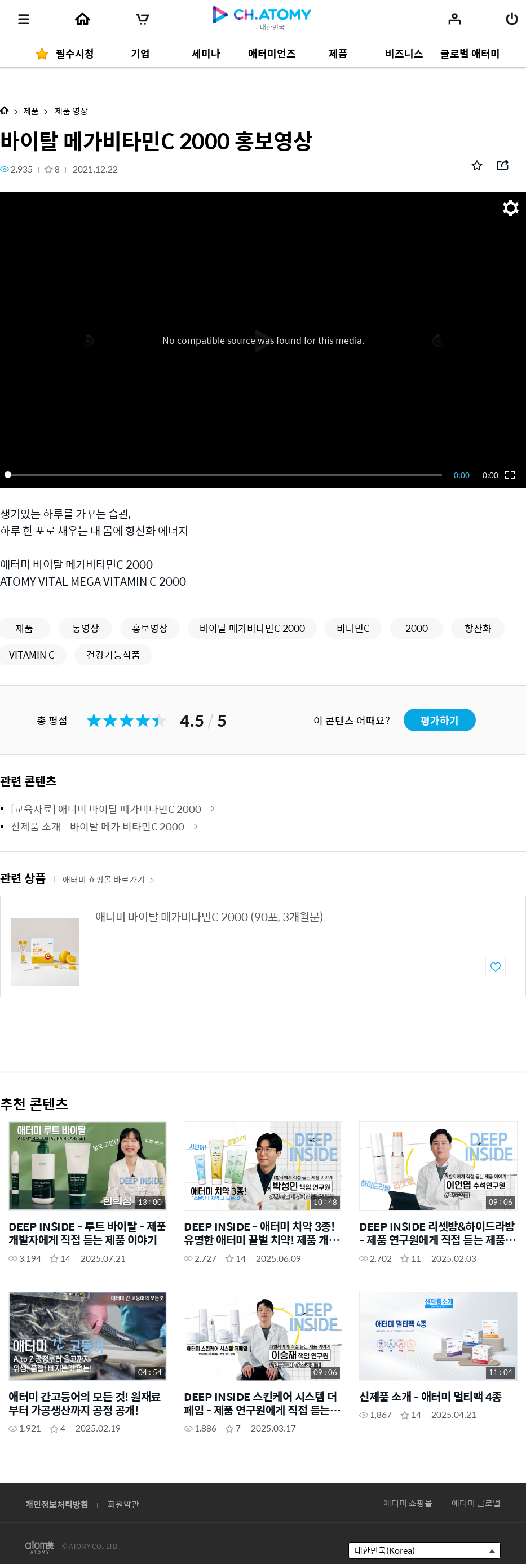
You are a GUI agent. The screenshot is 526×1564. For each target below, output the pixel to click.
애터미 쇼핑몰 (407, 1502)
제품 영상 (70, 110)
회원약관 (123, 1503)
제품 (31, 110)
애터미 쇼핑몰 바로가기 (108, 879)
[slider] (225, 474)
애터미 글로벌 (476, 1502)
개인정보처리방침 (57, 1503)
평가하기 (440, 720)
